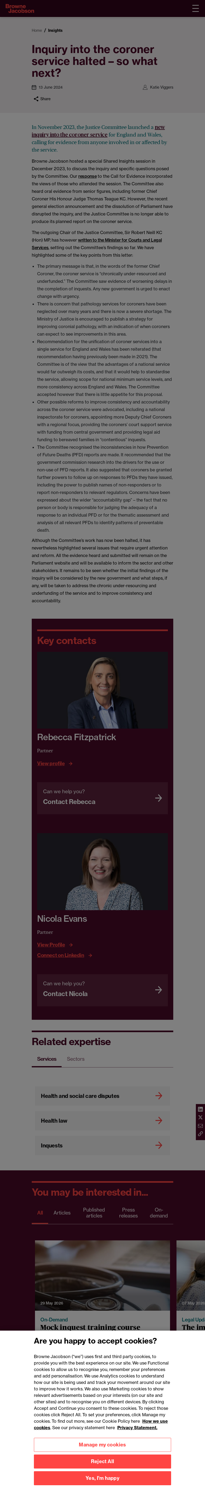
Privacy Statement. (137, 1454)
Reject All (102, 1488)
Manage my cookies (102, 1471)
